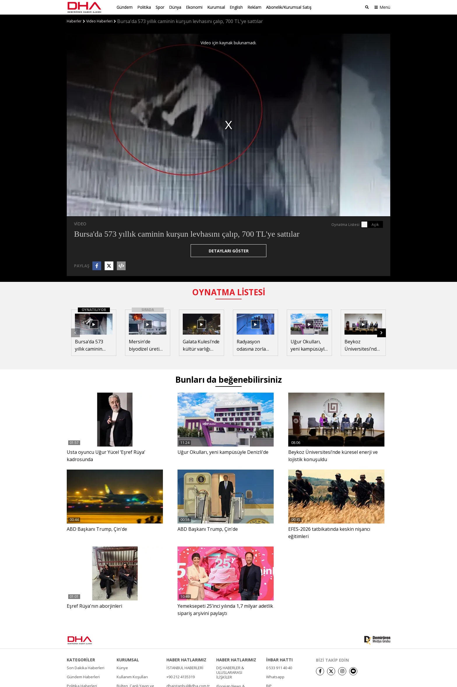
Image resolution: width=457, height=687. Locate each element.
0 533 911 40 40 (279, 667)
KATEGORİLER (81, 660)
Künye (122, 667)
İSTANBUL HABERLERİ (184, 667)
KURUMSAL (128, 660)
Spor (160, 7)
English (236, 7)
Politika (144, 7)
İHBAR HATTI (279, 660)
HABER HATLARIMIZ (186, 660)
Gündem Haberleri (83, 676)
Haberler (74, 21)
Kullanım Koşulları (132, 676)
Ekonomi (194, 7)
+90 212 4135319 (180, 676)
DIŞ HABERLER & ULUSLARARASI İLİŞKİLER (230, 672)
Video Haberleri (99, 21)
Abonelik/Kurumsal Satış (289, 7)
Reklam (254, 7)
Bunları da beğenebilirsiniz (228, 379)
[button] (381, 332)
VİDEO (80, 223)
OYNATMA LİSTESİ (228, 292)
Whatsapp (275, 676)
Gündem (125, 7)
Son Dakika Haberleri (85, 667)
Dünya (175, 7)
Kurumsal (216, 7)
